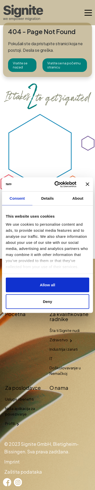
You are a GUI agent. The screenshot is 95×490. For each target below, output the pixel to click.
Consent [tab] (17, 198)
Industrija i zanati (64, 349)
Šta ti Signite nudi (65, 330)
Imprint (12, 462)
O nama (59, 387)
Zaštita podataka (23, 472)
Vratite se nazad (20, 65)
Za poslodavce (23, 387)
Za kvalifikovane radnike (69, 316)
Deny (47, 301)
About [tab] (77, 198)
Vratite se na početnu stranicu (64, 65)
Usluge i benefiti (19, 399)
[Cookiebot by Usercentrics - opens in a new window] (56, 184)
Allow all (47, 285)
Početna (15, 314)
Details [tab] (47, 198)
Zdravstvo (59, 339)
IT (51, 358)
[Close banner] (87, 184)
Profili (10, 423)
